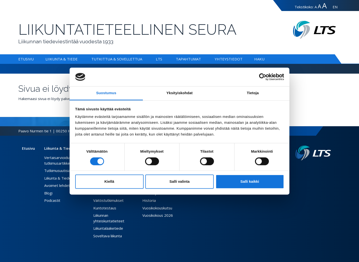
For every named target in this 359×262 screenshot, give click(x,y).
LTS (159, 59)
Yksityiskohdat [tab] (179, 93)
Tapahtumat (188, 59)
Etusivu (26, 59)
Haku (259, 59)
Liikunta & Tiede (61, 59)
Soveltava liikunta (107, 235)
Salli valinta (179, 182)
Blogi (48, 193)
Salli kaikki (249, 182)
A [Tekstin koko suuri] (319, 6)
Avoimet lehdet (57, 185)
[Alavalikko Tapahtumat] (202, 59)
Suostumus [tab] (106, 93)
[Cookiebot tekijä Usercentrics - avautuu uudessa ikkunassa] (262, 76)
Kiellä (109, 182)
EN (335, 6)
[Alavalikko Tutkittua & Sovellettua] (143, 59)
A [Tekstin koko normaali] (316, 6)
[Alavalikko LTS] (163, 59)
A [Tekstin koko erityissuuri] (324, 5)
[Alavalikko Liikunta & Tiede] (79, 59)
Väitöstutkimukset (108, 200)
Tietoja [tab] (253, 93)
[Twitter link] (321, 168)
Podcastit (52, 200)
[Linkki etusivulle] (313, 153)
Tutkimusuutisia (57, 170)
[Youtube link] (329, 168)
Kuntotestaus (104, 207)
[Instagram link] (325, 168)
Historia (149, 200)
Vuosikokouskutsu (157, 207)
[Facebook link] (317, 168)
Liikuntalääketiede (108, 228)
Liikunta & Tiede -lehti (62, 178)
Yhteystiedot (229, 59)
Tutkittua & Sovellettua (116, 59)
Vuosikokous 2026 (157, 215)
